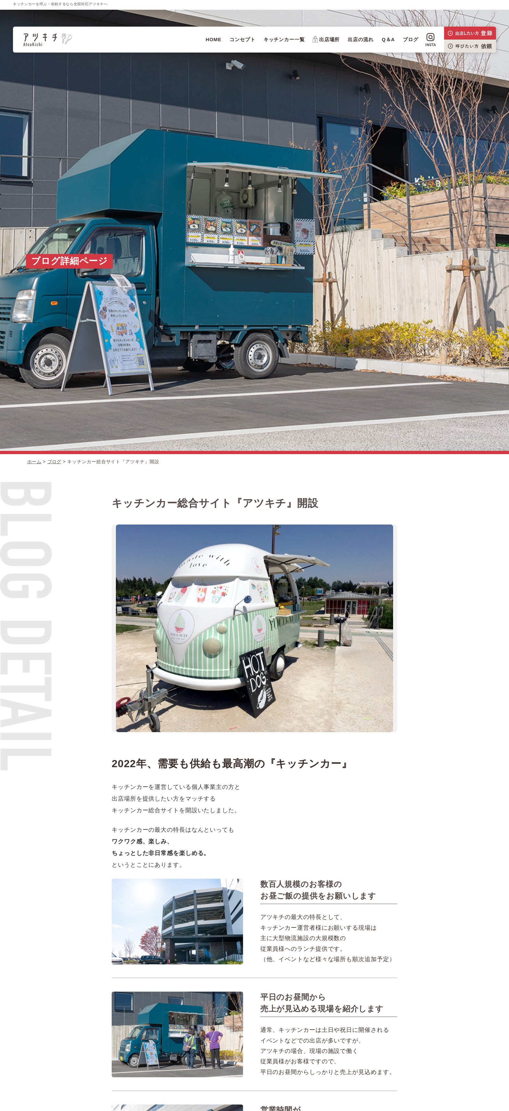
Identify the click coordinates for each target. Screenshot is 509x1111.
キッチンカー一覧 (284, 39)
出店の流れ (361, 39)
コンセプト (242, 39)
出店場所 (326, 39)
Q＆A (388, 39)
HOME (213, 39)
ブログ (410, 39)
